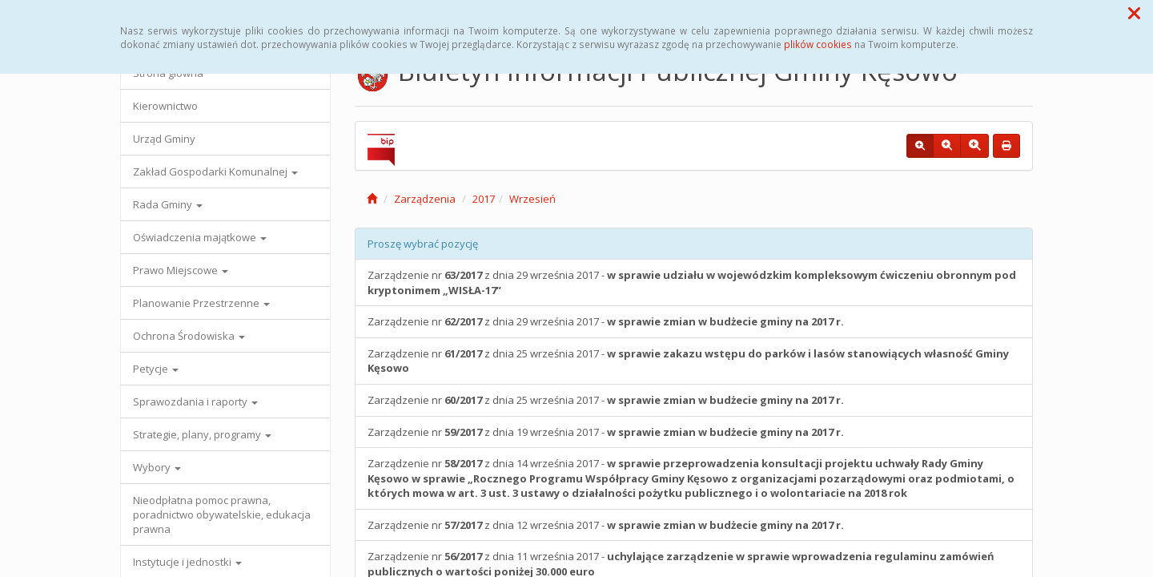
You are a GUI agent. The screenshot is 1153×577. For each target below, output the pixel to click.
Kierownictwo (165, 106)
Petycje (156, 368)
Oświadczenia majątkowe (200, 237)
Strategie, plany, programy (202, 434)
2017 (483, 199)
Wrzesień (532, 199)
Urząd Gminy (164, 138)
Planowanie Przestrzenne (201, 303)
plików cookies (818, 44)
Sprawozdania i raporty (195, 401)
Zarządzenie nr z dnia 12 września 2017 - (608, 525)
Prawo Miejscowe (180, 270)
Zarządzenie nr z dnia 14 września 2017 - (691, 478)
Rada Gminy (168, 204)
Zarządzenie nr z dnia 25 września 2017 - (688, 361)
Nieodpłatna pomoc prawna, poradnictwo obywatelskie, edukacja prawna (222, 514)
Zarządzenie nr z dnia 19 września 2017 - (606, 432)
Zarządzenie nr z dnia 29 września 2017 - (692, 282)
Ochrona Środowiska (189, 336)
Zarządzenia (425, 199)
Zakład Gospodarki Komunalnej (215, 171)
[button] (1134, 13)
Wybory (157, 467)
